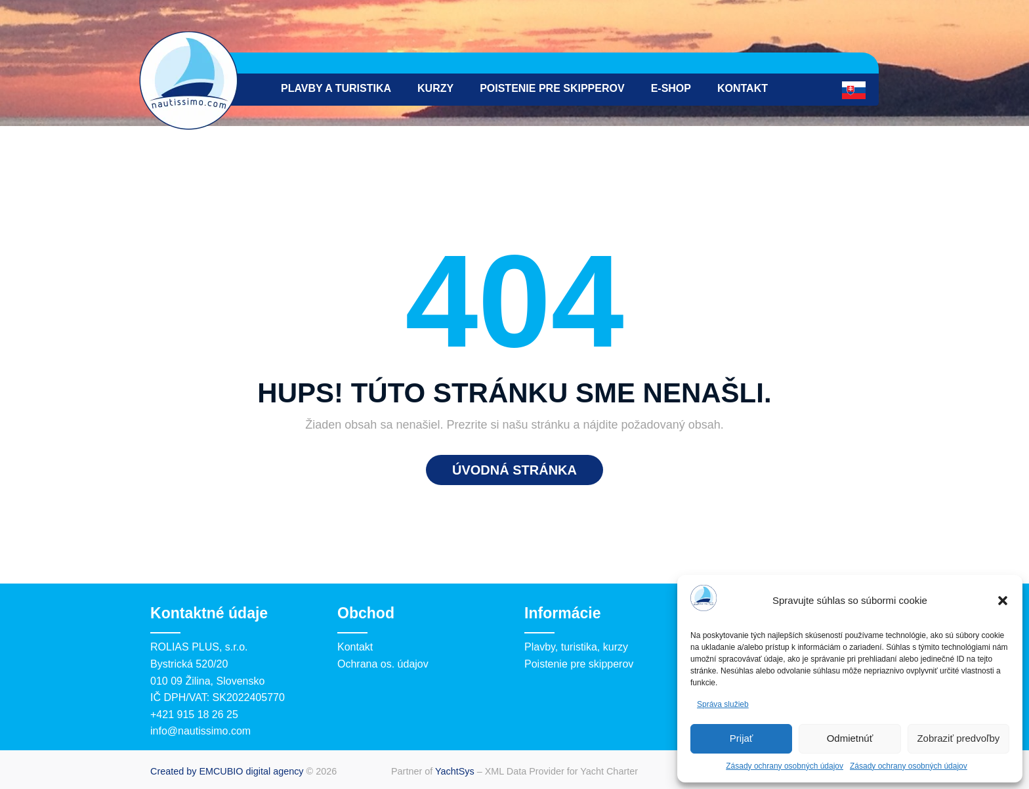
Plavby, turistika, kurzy (576, 646)
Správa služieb (723, 704)
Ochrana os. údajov (383, 664)
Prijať (741, 738)
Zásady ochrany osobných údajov (784, 766)
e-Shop (671, 88)
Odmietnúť (850, 738)
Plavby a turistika (336, 88)
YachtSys (454, 771)
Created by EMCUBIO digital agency (227, 771)
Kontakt (742, 88)
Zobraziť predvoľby (958, 738)
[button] (1002, 600)
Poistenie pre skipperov (552, 88)
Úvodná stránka (514, 470)
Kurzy (435, 88)
